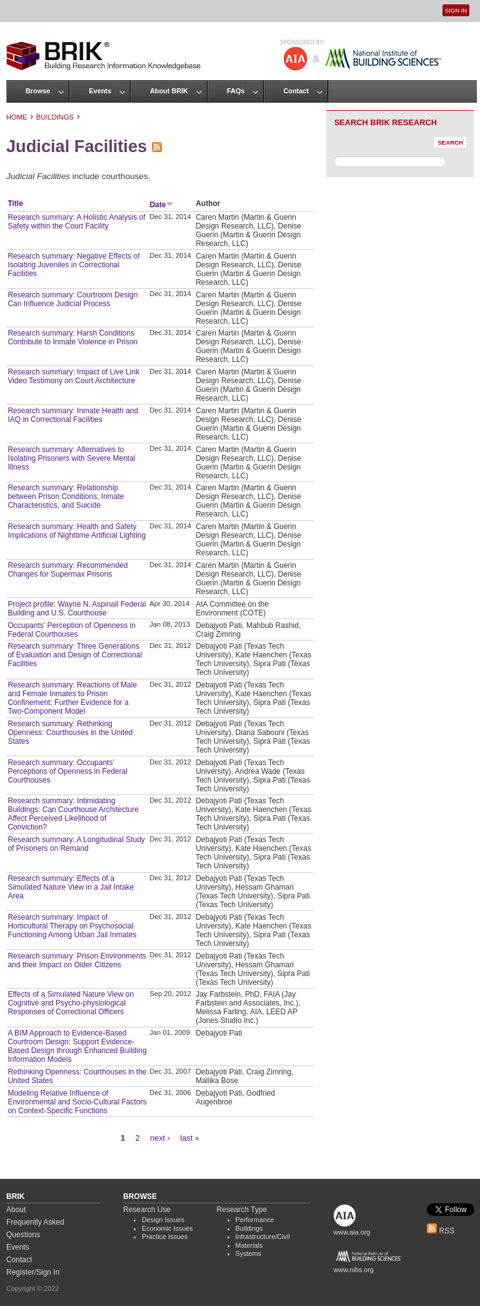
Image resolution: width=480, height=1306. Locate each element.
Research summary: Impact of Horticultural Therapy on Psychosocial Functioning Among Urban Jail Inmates (72, 926)
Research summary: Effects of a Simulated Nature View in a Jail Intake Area (71, 887)
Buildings (55, 117)
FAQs (235, 91)
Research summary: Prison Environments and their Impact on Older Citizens (77, 960)
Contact (295, 91)
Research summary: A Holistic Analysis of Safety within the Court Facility (76, 221)
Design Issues (163, 1219)
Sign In (456, 10)
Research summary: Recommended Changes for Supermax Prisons (68, 569)
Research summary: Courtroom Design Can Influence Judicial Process (73, 299)
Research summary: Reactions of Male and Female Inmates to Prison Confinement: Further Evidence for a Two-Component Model (72, 698)
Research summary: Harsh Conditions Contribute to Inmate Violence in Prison (73, 337)
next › (160, 1138)
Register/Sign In (32, 1272)
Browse (38, 91)
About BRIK (169, 91)
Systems (248, 1253)
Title (15, 203)
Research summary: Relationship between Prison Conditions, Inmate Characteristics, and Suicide (66, 496)
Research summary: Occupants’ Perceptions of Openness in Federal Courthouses (67, 771)
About (16, 1209)
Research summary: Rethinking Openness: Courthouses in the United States (70, 732)
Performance (255, 1219)
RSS (440, 1230)
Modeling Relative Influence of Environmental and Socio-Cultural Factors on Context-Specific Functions (77, 1102)
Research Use (147, 1209)
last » (189, 1138)
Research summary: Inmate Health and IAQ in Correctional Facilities (73, 415)
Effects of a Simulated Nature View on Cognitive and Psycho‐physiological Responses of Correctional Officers (71, 1003)
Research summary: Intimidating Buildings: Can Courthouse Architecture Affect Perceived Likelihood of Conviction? (73, 813)
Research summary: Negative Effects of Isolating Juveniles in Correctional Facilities (73, 265)
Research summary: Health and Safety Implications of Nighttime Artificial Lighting (77, 531)
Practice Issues (165, 1236)
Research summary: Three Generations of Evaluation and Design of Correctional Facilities (75, 655)
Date (161, 204)
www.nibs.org (354, 1269)
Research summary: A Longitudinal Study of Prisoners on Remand (76, 844)
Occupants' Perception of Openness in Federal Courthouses (71, 630)
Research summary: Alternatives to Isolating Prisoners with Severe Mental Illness (71, 458)
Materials (249, 1245)
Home (17, 117)
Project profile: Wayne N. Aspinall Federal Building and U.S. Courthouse (77, 608)
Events (100, 91)
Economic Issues (167, 1228)
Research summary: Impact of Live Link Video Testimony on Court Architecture (73, 376)
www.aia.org (352, 1232)
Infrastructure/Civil (263, 1236)
